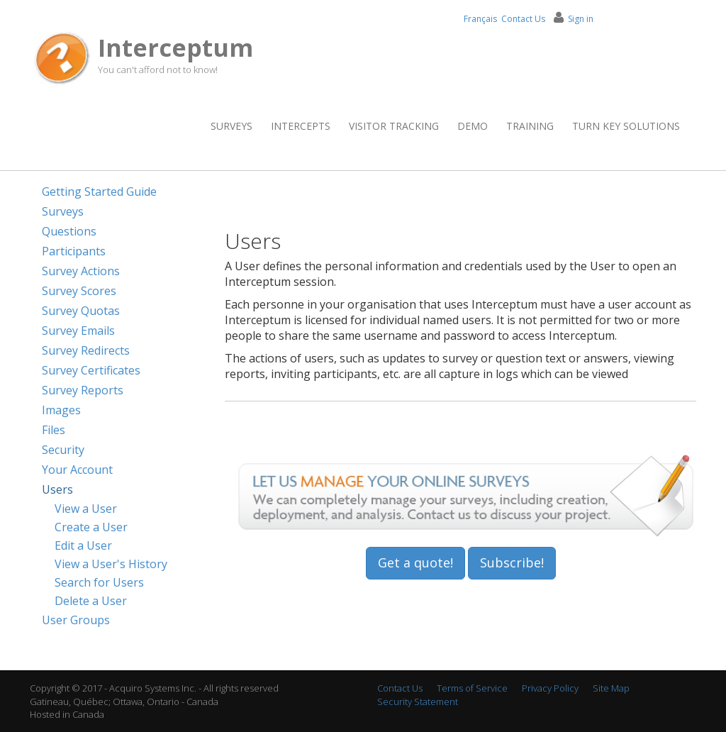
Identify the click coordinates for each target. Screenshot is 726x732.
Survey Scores (79, 291)
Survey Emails (78, 330)
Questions (69, 231)
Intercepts (300, 126)
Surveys (231, 126)
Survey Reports (82, 390)
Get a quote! (415, 562)
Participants (74, 251)
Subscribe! (512, 562)
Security (63, 450)
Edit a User (83, 545)
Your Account (77, 469)
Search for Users (99, 582)
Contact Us (523, 19)
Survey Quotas (81, 310)
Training (530, 126)
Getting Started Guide (99, 191)
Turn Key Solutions (626, 126)
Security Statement (417, 701)
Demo (472, 126)
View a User (86, 508)
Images (61, 410)
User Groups (76, 620)
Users (57, 489)
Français (480, 19)
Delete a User (91, 601)
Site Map (611, 688)
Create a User (91, 527)
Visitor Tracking (394, 126)
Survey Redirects (86, 350)
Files (53, 430)
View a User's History (111, 564)
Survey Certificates (91, 370)
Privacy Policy (550, 688)
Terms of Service (472, 688)
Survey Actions (81, 271)
